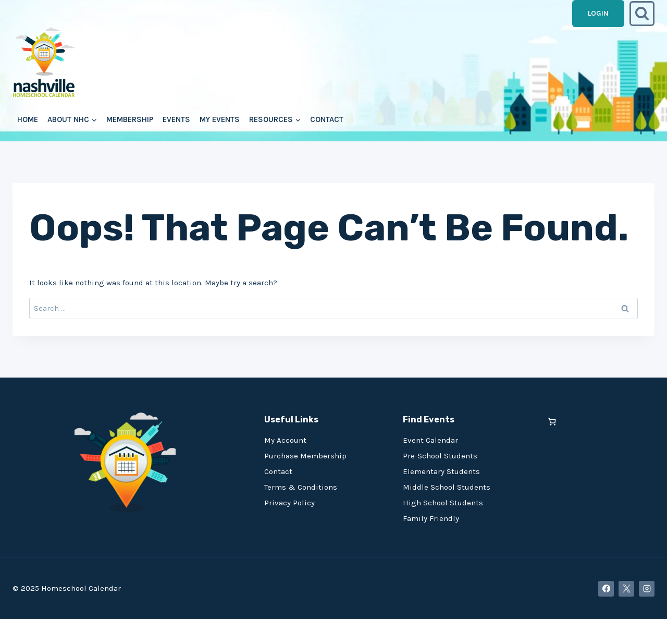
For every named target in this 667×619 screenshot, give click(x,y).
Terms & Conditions (300, 487)
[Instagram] (646, 589)
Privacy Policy (289, 502)
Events (176, 119)
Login (598, 13)
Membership (129, 119)
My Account (285, 440)
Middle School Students (446, 487)
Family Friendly (431, 518)
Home (27, 119)
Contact (326, 119)
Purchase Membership (305, 455)
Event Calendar (430, 440)
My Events (220, 119)
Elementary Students (441, 471)
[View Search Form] (641, 13)
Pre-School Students (440, 455)
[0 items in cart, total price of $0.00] (552, 421)
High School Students (443, 502)
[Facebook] (606, 589)
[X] (626, 589)
